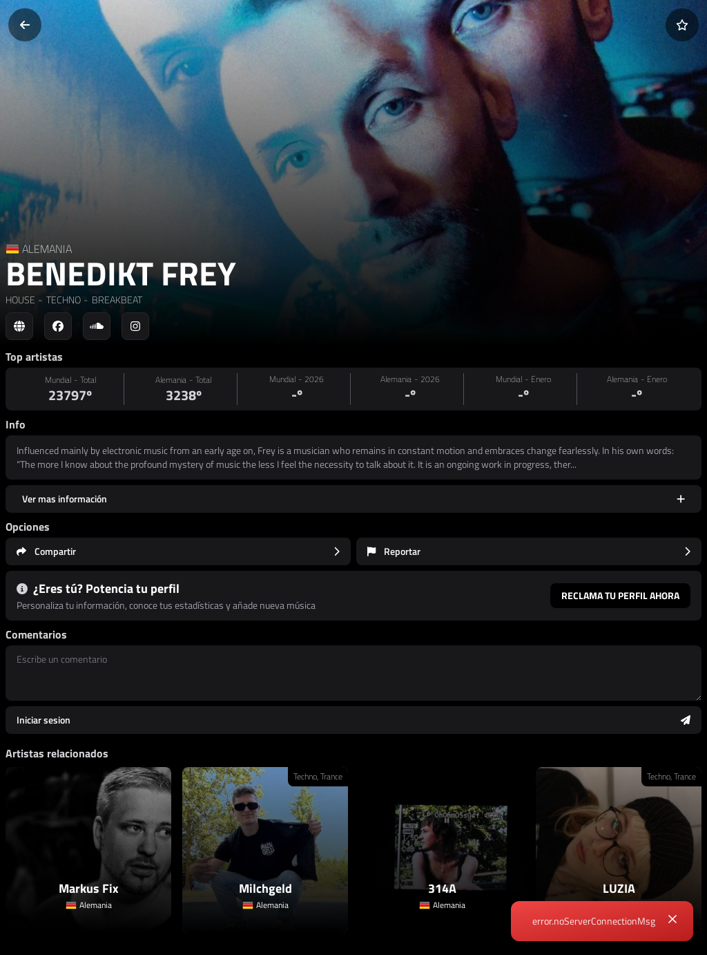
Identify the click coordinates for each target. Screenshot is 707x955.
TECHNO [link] (62, 299)
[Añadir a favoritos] (682, 24)
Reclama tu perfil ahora (620, 595)
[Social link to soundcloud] (96, 326)
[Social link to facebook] (58, 326)
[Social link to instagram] (135, 326)
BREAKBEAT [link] (116, 299)
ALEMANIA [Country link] (47, 248)
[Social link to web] (19, 326)
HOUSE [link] (20, 299)
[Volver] (24, 24)
